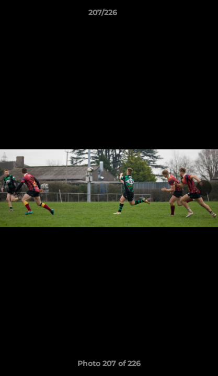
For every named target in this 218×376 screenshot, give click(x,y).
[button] (180, 15)
